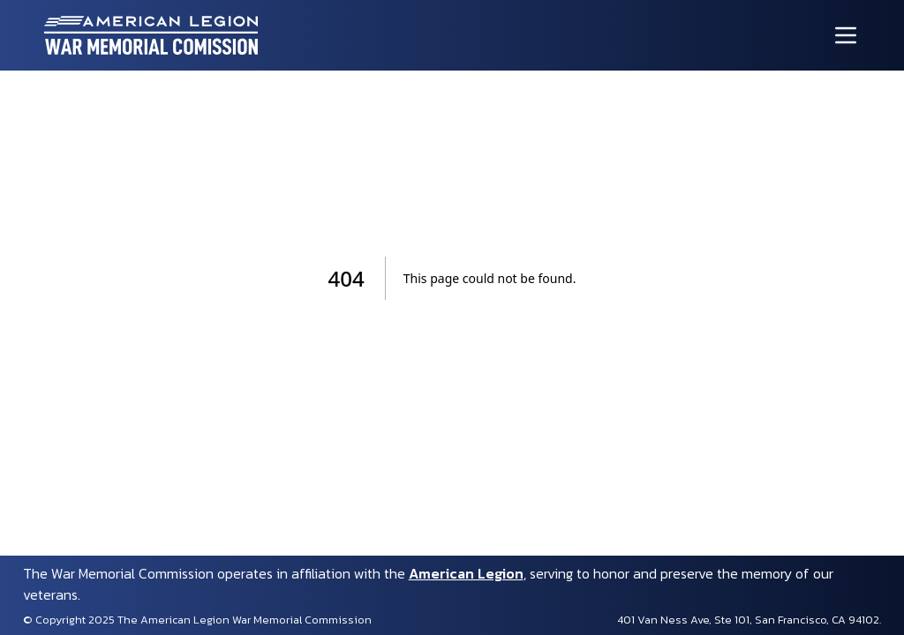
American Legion (466, 573)
